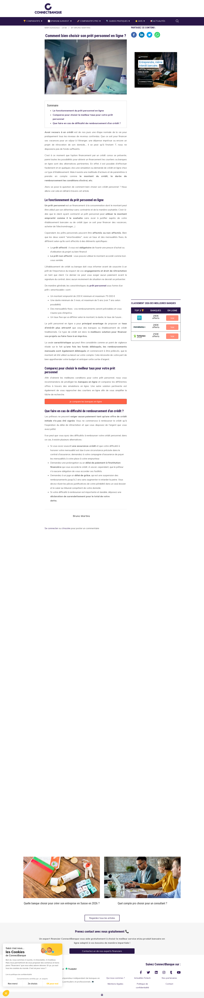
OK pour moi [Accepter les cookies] (52, 984)
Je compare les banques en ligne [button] (86, 401)
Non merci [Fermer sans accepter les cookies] (12, 984)
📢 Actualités (157, 21)
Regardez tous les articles (102, 918)
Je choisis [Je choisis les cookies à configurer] (32, 984)
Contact (169, 984)
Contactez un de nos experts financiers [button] (102, 951)
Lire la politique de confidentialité (19, 974)
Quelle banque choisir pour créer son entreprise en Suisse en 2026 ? (62, 903)
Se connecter (51, 528)
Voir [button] (172, 318)
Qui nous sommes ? (115, 978)
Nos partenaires (169, 978)
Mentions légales (115, 984)
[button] (48, 8)
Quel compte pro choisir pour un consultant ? (142, 903)
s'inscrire (66, 528)
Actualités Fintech (142, 978)
